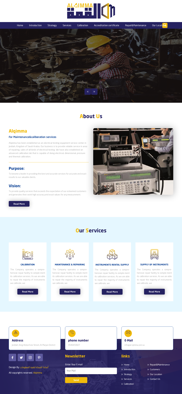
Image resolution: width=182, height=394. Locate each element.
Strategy (52, 25)
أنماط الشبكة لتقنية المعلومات (34, 367)
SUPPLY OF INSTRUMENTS (154, 264)
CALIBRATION (28, 264)
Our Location (158, 25)
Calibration (82, 25)
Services (67, 25)
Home (20, 25)
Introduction (35, 25)
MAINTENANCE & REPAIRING (70, 264)
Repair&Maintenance (135, 25)
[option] (91, 66)
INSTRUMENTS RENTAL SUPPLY (112, 264)
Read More (19, 203)
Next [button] (94, 92)
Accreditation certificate (106, 25)
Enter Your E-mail (74, 365)
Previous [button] (88, 92)
